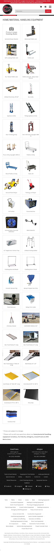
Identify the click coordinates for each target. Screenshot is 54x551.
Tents (6, 500)
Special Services (10, 477)
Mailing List (27, 489)
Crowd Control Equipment (26, 507)
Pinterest (29, 486)
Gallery (20, 477)
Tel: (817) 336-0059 (39, 456)
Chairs (20, 500)
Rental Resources (11, 480)
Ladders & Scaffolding (19, 519)
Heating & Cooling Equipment (35, 502)
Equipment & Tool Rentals (27, 474)
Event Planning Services (26, 480)
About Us (28, 477)
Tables (13, 500)
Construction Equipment (34, 514)
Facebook (7, 486)
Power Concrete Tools (42, 526)
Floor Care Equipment (37, 521)
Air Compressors (13, 523)
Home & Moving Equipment (24, 526)
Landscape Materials (43, 474)
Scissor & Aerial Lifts (18, 514)
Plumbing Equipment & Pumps (19, 521)
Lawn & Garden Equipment (35, 516)
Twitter (39, 486)
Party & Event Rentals (11, 474)
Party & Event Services (37, 509)
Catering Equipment (43, 500)
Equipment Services (42, 480)
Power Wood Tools (27, 528)
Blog (47, 486)
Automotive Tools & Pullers (37, 523)
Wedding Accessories (43, 507)
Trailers (24, 523)
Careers (46, 477)
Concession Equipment (17, 502)
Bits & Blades (9, 526)
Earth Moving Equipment (18, 516)
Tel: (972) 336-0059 (14, 456)
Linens (27, 500)
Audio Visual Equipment (16, 505)
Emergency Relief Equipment (19, 509)
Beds (33, 500)
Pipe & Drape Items (10, 507)
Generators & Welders (35, 519)
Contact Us (37, 477)
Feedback (27, 483)
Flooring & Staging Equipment (35, 505)
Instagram (18, 486)
